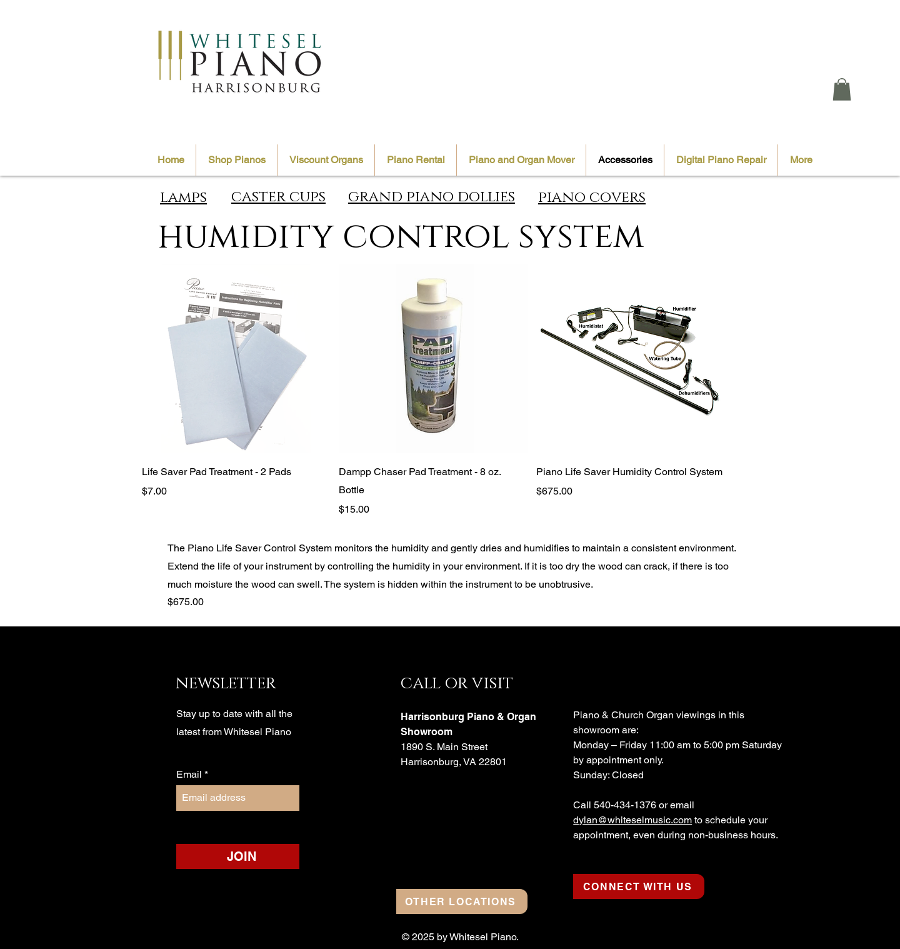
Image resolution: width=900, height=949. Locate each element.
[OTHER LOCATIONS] (462, 901)
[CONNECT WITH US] (638, 886)
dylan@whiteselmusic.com (632, 820)
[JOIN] (242, 856)
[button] (841, 89)
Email (190, 775)
